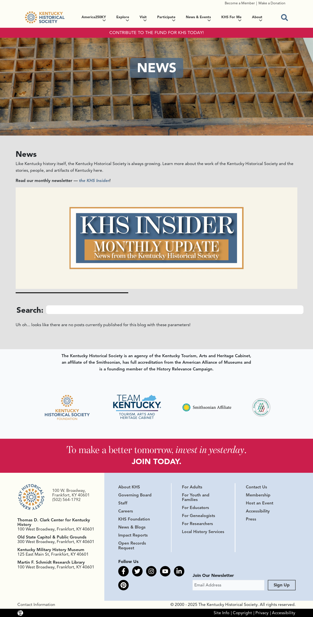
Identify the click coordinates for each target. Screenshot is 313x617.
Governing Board (135, 495)
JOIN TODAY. (157, 461)
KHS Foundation (134, 519)
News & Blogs (132, 527)
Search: (30, 310)
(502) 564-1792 (66, 499)
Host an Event (259, 503)
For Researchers (197, 523)
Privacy (261, 612)
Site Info (221, 612)
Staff (122, 503)
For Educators (195, 507)
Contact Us (256, 486)
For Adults (192, 486)
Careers (125, 511)
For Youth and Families (195, 497)
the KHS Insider (94, 180)
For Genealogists (198, 515)
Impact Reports (133, 535)
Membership (258, 495)
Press (251, 519)
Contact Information (36, 604)
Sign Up (282, 585)
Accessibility (258, 511)
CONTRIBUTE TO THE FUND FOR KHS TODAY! (156, 32)
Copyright (242, 612)
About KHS (129, 486)
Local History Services (203, 531)
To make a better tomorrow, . (156, 449)
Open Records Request (132, 545)
